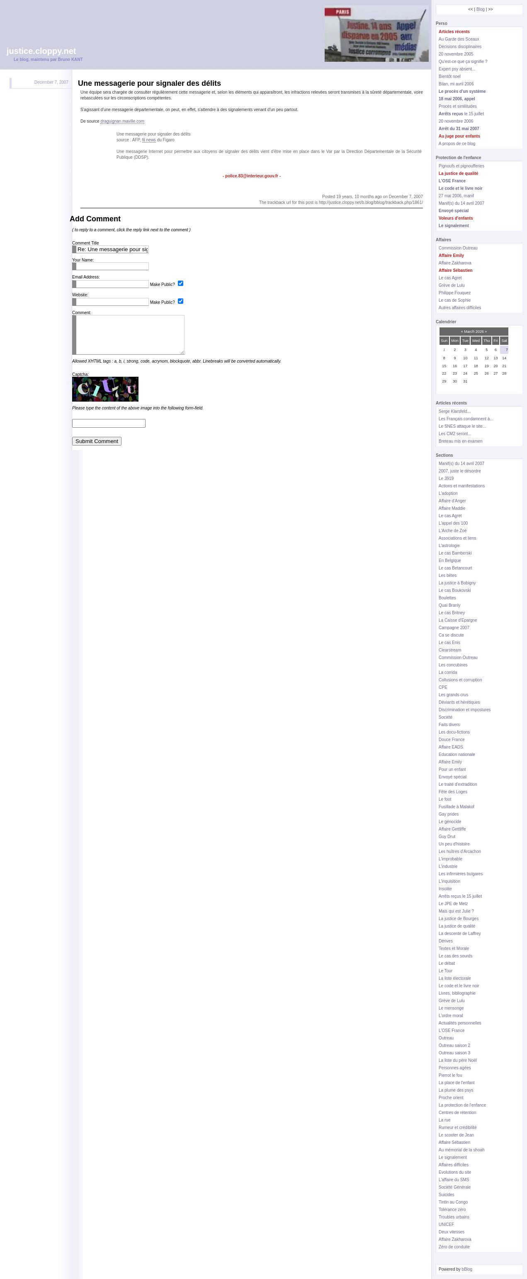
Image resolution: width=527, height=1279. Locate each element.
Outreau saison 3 (454, 1053)
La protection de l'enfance (462, 1105)
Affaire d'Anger (452, 501)
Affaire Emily (450, 762)
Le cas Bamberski (455, 553)
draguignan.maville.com (122, 121)
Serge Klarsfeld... (455, 411)
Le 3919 (446, 478)
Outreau (446, 1038)
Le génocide (450, 821)
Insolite (445, 889)
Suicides (446, 1194)
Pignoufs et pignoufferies (461, 166)
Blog (480, 9)
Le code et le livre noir (459, 985)
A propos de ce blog (457, 143)
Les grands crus (453, 695)
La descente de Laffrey (460, 933)
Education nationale (457, 754)
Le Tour (445, 971)
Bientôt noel (450, 76)
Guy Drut (447, 836)
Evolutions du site (455, 1172)
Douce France (452, 739)
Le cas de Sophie (455, 300)
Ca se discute (451, 635)
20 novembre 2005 (456, 54)
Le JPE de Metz (453, 903)
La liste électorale (455, 978)
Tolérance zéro (452, 1209)
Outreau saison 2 (454, 1045)
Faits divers (449, 724)
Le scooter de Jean (456, 1135)
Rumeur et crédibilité (458, 1127)
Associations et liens (457, 538)
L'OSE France (452, 1030)
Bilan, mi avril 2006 (456, 84)
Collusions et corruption (460, 680)
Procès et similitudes (458, 106)
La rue (444, 1120)
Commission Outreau (458, 248)
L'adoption (448, 493)
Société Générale (455, 1187)
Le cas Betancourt (455, 568)
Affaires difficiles (454, 1165)
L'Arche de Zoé (453, 530)
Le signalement (453, 1157)
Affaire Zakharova (455, 263)
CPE (443, 687)
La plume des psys (456, 1090)
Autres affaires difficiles (460, 307)
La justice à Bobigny (457, 583)
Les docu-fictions (454, 732)
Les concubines (453, 665)
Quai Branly (449, 605)
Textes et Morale (454, 948)
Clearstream (450, 650)
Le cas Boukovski (455, 590)
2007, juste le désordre (460, 471)
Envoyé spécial (452, 777)
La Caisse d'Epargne (458, 620)
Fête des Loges (453, 792)
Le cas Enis (449, 642)
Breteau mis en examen (461, 441)
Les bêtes (448, 575)
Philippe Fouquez (455, 293)
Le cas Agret (450, 278)
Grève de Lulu (452, 285)
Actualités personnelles (460, 1023)
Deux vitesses (451, 1232)
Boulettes (447, 598)
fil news (149, 140)
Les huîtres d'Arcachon (460, 851)
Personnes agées (455, 1068)
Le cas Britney (452, 612)
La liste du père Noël (458, 1060)
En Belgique (450, 560)
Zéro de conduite (454, 1247)
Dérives (446, 941)
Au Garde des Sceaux (459, 39)
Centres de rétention (457, 1112)
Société (445, 717)
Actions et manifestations (462, 486)
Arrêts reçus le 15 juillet (460, 896)
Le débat (447, 963)
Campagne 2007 (454, 627)
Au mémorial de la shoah (462, 1150)
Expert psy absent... (457, 69)
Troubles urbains (454, 1217)
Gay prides (449, 814)
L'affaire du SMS (454, 1179)
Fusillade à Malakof (456, 806)
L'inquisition (449, 881)
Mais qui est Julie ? (456, 911)
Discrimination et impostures (465, 709)
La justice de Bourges (458, 918)
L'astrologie (449, 545)
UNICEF (446, 1224)
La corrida (448, 672)
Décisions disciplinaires (460, 46)
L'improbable (450, 859)
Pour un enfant (452, 769)
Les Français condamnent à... (466, 419)
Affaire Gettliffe (452, 829)
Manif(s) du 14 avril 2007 (461, 203)
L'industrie (448, 866)
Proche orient (451, 1097)
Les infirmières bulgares (461, 874)
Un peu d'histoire (454, 844)
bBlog (467, 1269)
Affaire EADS (451, 747)
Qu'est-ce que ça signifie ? (463, 61)
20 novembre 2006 (456, 121)
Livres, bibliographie (457, 993)
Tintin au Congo (453, 1202)
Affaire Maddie (452, 508)
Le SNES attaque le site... (462, 426)
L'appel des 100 (453, 523)
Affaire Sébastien (454, 1142)
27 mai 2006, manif (456, 196)
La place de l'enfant (456, 1082)
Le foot (445, 799)
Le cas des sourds (455, 956)
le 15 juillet (461, 113)
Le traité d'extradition (458, 784)
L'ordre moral (451, 1015)
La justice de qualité (457, 926)
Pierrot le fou (450, 1075)
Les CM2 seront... (455, 433)
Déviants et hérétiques (459, 702)
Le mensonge (451, 1008)
